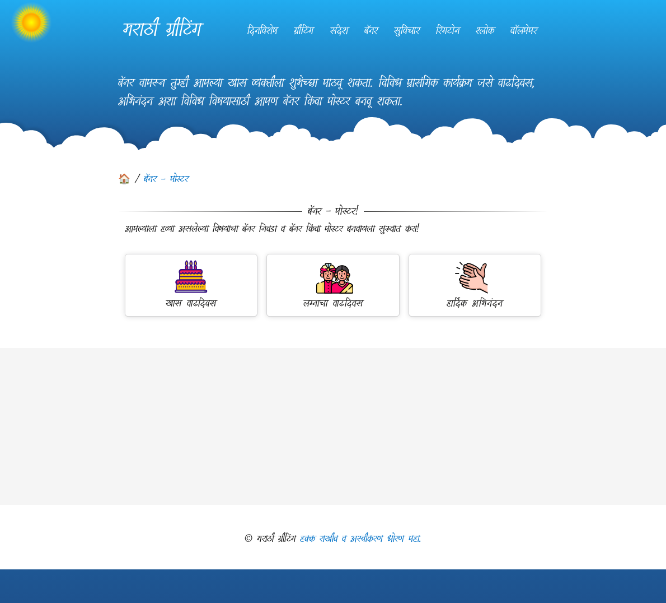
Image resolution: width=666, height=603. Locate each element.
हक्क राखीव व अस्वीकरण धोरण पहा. (360, 539)
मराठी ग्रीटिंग (162, 29)
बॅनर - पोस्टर (166, 179)
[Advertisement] (333, 426)
